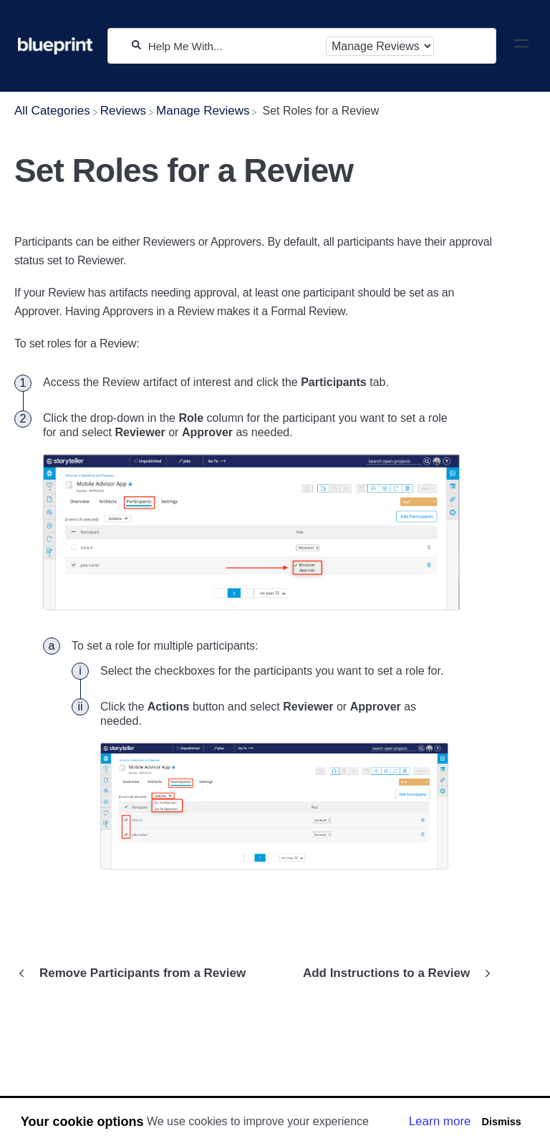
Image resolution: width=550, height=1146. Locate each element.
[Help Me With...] (233, 46)
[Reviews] (123, 110)
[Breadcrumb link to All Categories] (52, 110)
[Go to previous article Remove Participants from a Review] (135, 973)
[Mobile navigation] (521, 46)
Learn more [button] (440, 1121)
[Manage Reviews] (202, 110)
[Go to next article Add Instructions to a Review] (393, 973)
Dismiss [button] (501, 1121)
